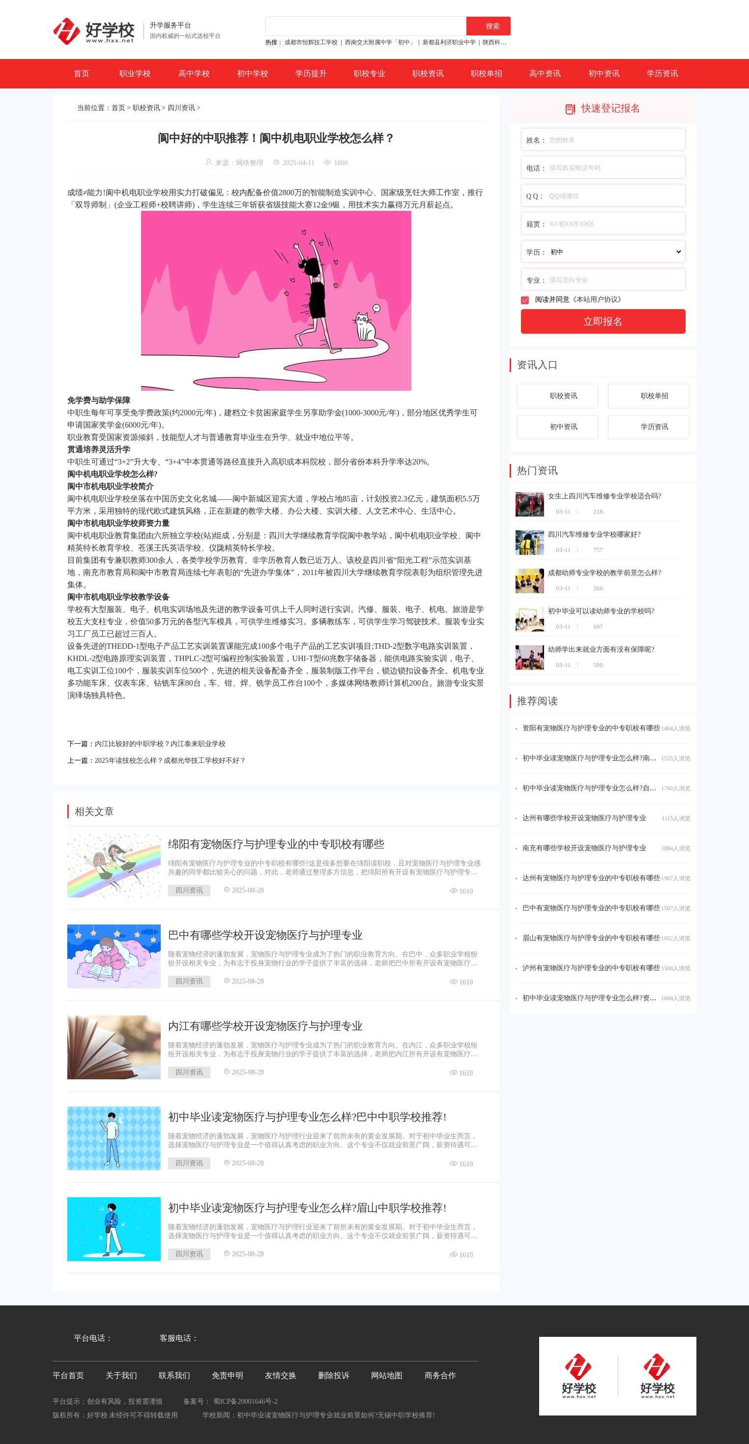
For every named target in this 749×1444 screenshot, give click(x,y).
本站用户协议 (597, 299)
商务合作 (440, 1372)
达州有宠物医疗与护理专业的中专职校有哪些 (591, 878)
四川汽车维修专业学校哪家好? (594, 534)
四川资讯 (181, 108)
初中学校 (252, 73)
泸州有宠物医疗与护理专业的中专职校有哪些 (591, 968)
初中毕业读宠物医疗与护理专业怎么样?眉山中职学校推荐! (307, 1205)
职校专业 (369, 73)
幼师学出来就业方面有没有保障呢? (601, 649)
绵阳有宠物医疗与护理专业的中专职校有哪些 (276, 841)
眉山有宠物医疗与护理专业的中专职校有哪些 (591, 938)
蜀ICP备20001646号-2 (245, 1398)
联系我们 (174, 1372)
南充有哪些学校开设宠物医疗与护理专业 (584, 848)
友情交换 (280, 1372)
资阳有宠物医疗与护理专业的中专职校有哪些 (591, 728)
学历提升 (311, 73)
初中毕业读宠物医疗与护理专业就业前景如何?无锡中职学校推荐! (336, 1412)
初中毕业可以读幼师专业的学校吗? (601, 611)
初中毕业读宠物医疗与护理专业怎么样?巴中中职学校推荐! (307, 1114)
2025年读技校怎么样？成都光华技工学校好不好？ (181, 758)
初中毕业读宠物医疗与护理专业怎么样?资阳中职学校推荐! (611, 998)
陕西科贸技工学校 (506, 42)
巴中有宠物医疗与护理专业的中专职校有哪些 (591, 908)
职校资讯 (428, 73)
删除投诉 (333, 1372)
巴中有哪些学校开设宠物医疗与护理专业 (265, 932)
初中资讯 (604, 73)
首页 (81, 73)
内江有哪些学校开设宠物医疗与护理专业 (265, 1023)
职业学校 (135, 73)
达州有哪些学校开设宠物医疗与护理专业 (584, 818)
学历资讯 (662, 73)
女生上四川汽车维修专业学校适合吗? (604, 496)
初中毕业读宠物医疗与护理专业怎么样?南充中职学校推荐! (611, 758)
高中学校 (194, 73)
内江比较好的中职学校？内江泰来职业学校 (169, 743)
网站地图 (387, 1372)
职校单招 (486, 73)
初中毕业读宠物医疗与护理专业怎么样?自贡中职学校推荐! (611, 788)
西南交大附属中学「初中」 (380, 42)
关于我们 (121, 1372)
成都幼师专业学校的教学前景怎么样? (604, 573)
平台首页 (68, 1372)
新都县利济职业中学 (449, 42)
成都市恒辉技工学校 (311, 42)
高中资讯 (545, 73)
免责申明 (227, 1372)
